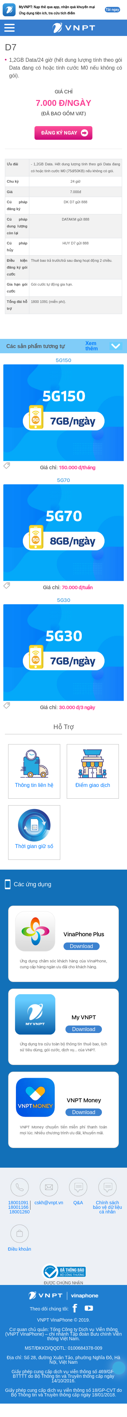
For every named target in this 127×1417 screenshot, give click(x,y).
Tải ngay (112, 9)
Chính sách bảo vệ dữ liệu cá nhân (107, 1207)
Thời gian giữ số (34, 846)
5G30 (63, 600)
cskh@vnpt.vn (49, 1202)
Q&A (78, 1202)
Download (81, 946)
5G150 (63, 360)
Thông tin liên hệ (34, 785)
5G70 (63, 480)
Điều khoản (19, 1249)
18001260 (19, 1211)
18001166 (18, 1207)
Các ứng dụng (32, 884)
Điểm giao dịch (93, 785)
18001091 (18, 1202)
